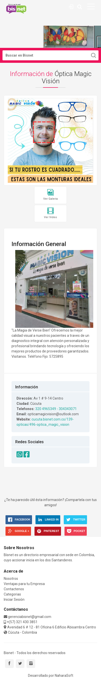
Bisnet (16, 9)
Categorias (12, 594)
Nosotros (11, 579)
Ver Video (50, 213)
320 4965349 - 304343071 (56, 409)
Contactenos (14, 589)
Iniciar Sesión (14, 599)
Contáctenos (71, 6)
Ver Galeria (50, 194)
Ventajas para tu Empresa (24, 584)
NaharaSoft (64, 676)
